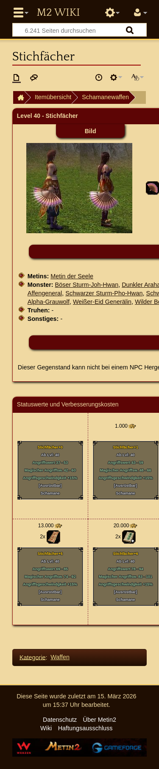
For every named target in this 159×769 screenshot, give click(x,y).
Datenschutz (60, 719)
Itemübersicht (53, 97)
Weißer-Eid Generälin (102, 301)
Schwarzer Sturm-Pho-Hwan (103, 293)
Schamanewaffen (105, 97)
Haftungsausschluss (85, 728)
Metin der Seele (71, 276)
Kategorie (33, 657)
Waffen (60, 657)
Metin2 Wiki (58, 13)
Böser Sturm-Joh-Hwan (87, 284)
